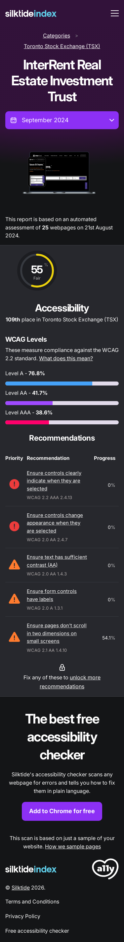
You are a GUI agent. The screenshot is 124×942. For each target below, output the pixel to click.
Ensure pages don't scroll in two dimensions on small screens (57, 633)
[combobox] (62, 120)
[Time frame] (62, 120)
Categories (56, 35)
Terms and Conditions (32, 901)
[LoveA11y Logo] (105, 870)
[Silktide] (31, 13)
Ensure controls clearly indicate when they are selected (54, 481)
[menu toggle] (114, 13)
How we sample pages (73, 846)
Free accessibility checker (37, 930)
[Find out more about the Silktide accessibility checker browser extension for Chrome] (62, 765)
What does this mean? (66, 358)
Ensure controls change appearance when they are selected (55, 523)
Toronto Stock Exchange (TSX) (62, 46)
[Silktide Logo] (31, 869)
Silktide (21, 887)
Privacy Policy (22, 916)
